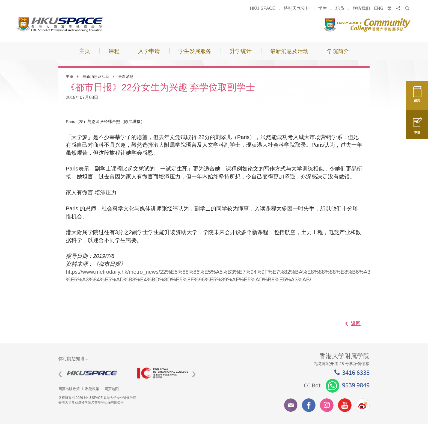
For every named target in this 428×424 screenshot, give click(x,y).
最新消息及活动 (95, 76)
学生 (322, 8)
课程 (417, 98)
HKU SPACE (262, 8)
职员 (339, 8)
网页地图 (112, 389)
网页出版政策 (69, 389)
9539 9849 (348, 385)
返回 (350, 323)
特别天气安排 (297, 8)
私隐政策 (92, 389)
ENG (379, 8)
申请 (417, 129)
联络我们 (361, 8)
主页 (69, 76)
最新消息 (125, 76)
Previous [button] (60, 374)
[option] (94, 373)
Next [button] (193, 374)
